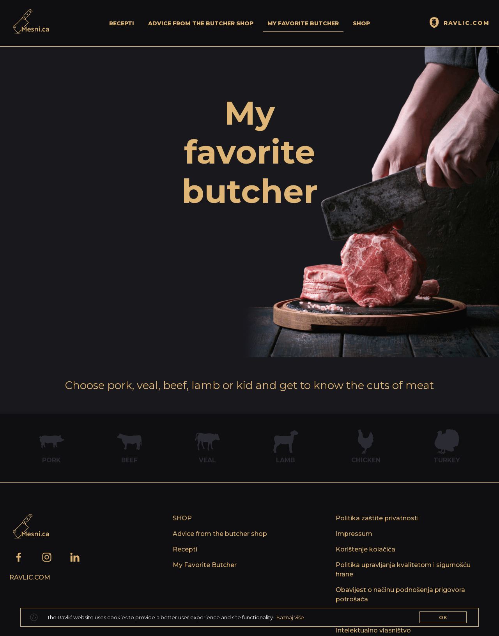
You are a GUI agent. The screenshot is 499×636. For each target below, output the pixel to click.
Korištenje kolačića (365, 549)
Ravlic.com (29, 577)
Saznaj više (290, 617)
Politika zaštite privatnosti (377, 518)
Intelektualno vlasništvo (373, 630)
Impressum (354, 533)
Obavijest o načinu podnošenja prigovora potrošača (400, 594)
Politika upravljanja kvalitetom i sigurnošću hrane (403, 569)
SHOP (361, 23)
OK (443, 617)
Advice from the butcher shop (200, 23)
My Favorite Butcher (303, 23)
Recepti (121, 23)
